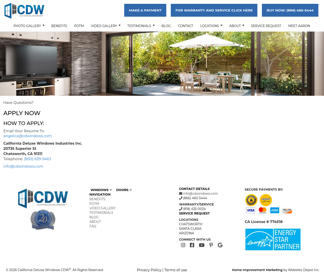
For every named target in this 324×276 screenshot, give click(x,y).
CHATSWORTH (190, 224)
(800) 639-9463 (37, 159)
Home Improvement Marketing (257, 270)
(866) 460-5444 (194, 198)
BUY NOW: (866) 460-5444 (290, 10)
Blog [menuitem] (166, 26)
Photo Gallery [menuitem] (29, 26)
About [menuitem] (236, 26)
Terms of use (175, 270)
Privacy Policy (149, 270)
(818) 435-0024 (194, 209)
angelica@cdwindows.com (27, 136)
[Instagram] (183, 245)
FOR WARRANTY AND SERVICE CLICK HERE (214, 10)
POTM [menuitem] (79, 26)
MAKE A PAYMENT (145, 10)
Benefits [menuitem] (59, 26)
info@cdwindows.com (23, 166)
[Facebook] (192, 245)
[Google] (220, 245)
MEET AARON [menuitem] (299, 26)
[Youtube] (201, 245)
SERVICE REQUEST (194, 213)
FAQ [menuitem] (93, 226)
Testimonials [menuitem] (141, 26)
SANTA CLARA (190, 229)
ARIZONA (186, 233)
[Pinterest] (211, 245)
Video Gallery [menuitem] (106, 26)
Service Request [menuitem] (266, 26)
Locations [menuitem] (211, 26)
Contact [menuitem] (185, 26)
